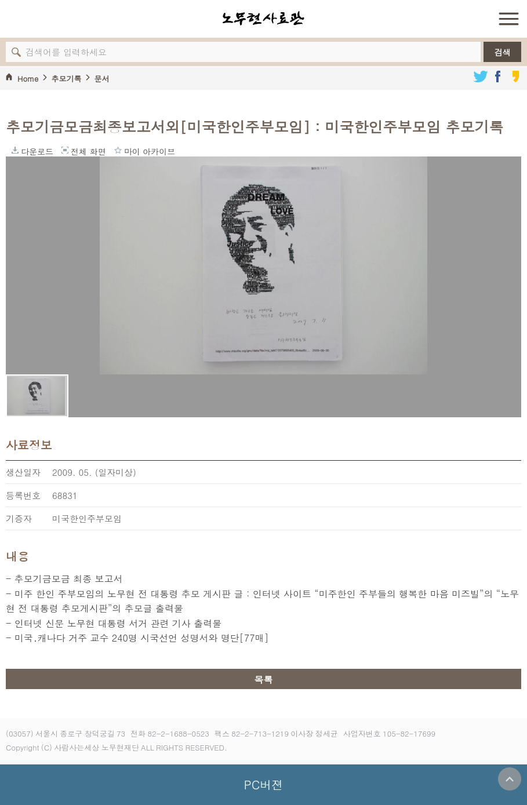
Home (27, 78)
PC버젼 (263, 784)
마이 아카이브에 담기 (118, 150)
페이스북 (498, 76)
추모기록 (66, 78)
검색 (503, 52)
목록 (264, 679)
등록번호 (23, 495)
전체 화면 (64, 150)
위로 (509, 779)
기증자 (19, 518)
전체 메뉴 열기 (508, 18)
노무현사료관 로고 (263, 18)
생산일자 (23, 472)
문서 (101, 78)
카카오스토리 (515, 76)
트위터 (480, 76)
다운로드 (15, 150)
